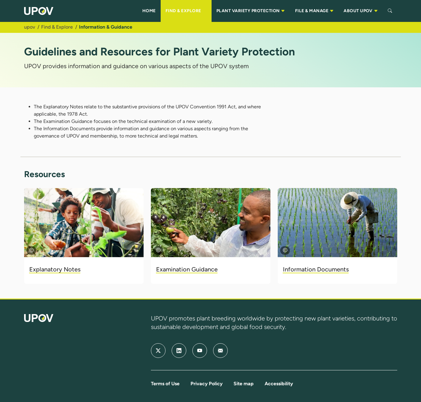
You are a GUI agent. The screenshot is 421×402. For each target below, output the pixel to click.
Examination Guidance (187, 269)
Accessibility (279, 383)
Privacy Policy (207, 383)
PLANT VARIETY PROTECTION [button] (250, 11)
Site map (244, 383)
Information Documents (316, 269)
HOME (149, 10)
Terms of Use (165, 383)
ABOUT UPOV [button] (361, 11)
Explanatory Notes (54, 269)
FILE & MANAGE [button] (314, 11)
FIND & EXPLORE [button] (186, 11)
